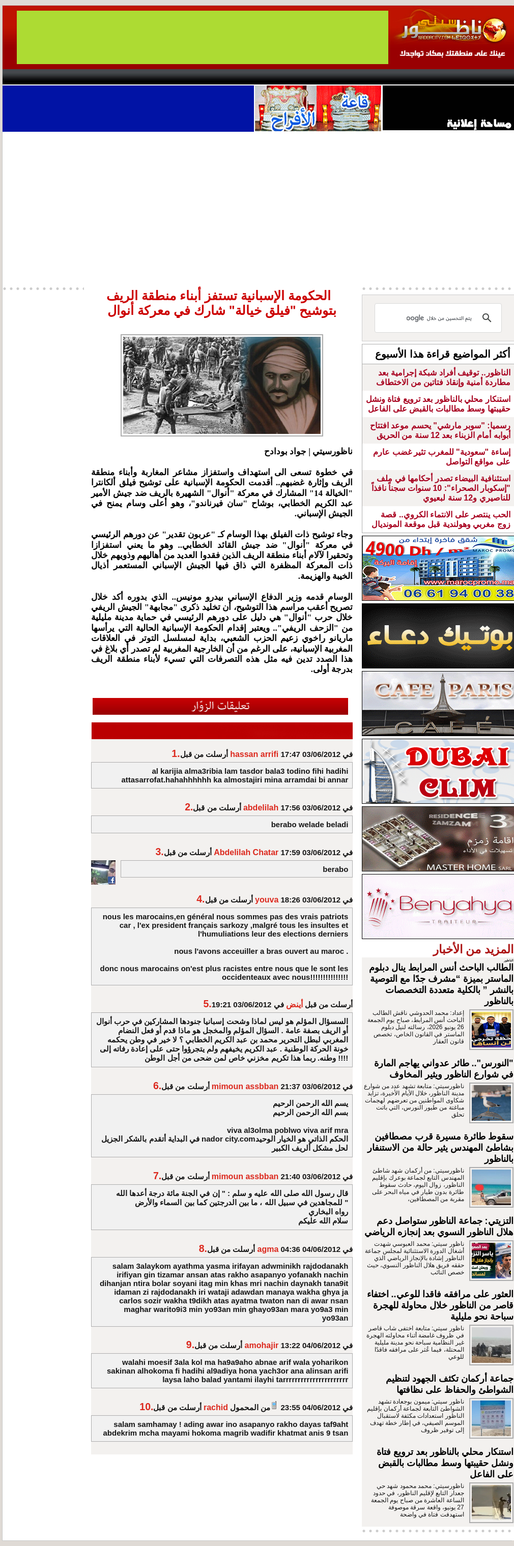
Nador (450, 76)
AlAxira (72, 76)
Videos (196, 76)
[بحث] (440, 318)
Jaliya (239, 76)
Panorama (144, 76)
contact (32, 76)
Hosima (360, 76)
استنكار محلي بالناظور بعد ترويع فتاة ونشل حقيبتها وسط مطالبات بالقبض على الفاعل (445, 1463)
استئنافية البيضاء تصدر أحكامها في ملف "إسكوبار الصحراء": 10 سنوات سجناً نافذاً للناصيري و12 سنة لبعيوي (441, 488)
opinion (104, 76)
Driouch (407, 76)
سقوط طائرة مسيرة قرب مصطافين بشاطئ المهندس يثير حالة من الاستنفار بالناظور (440, 1147)
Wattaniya (279, 76)
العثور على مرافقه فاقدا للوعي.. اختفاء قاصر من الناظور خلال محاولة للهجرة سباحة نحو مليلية (440, 1305)
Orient (317, 76)
